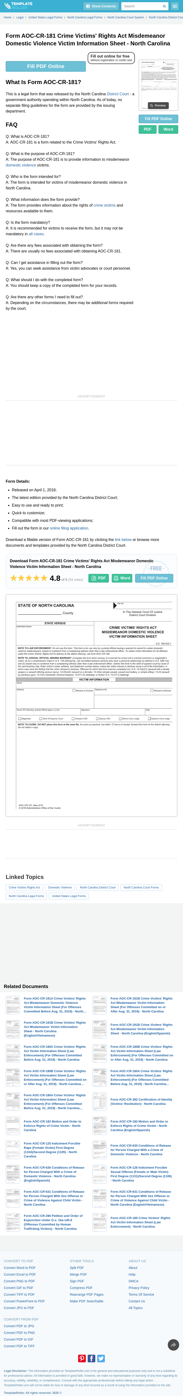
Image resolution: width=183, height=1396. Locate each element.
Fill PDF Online (45, 66)
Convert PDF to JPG (19, 1326)
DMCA (133, 1281)
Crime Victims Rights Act (24, 887)
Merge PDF (78, 1274)
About (133, 1268)
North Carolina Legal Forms (26, 896)
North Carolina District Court (98, 887)
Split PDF (77, 1268)
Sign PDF (77, 1281)
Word (168, 129)
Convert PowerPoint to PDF (24, 1301)
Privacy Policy (139, 1288)
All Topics (136, 1308)
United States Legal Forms (69, 896)
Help (132, 1274)
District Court (118, 94)
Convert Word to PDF (20, 1268)
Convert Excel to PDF (20, 1274)
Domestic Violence (60, 887)
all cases (36, 234)
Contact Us (137, 1301)
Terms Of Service (141, 1294)
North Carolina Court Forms (141, 887)
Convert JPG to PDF (19, 1308)
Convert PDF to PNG (19, 1333)
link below (123, 540)
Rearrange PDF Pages (87, 1294)
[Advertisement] (70, 352)
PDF (147, 129)
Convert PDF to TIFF (19, 1346)
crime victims (105, 205)
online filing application (69, 528)
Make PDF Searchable (86, 1301)
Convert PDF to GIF (18, 1339)
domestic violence (21, 165)
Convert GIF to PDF (18, 1288)
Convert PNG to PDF (19, 1281)
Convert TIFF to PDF (19, 1294)
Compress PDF (81, 1288)
